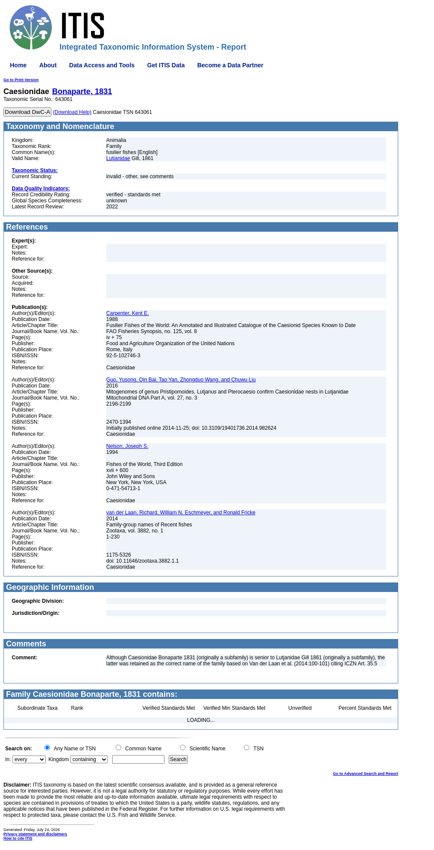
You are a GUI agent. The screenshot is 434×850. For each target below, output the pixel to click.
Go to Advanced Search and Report (365, 773)
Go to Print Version (21, 80)
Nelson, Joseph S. (127, 446)
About (48, 65)
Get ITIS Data (166, 65)
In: (8, 759)
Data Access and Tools (102, 65)
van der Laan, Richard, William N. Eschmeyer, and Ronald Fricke (180, 513)
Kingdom (58, 759)
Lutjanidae (118, 158)
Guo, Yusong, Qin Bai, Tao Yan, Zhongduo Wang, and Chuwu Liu (180, 380)
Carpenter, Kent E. (127, 313)
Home (18, 65)
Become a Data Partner (230, 65)
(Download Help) (72, 112)
